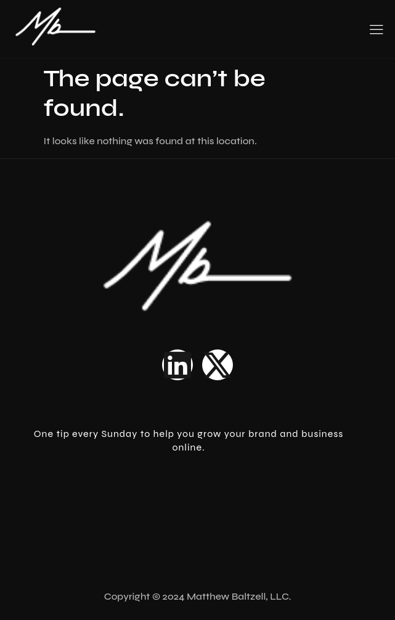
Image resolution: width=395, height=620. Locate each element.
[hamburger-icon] (376, 30)
